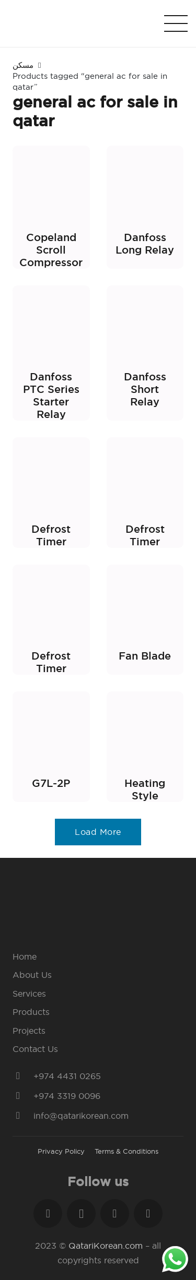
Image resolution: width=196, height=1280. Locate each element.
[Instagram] (81, 1213)
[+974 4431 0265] (23, 1076)
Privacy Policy (61, 1151)
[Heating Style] (145, 746)
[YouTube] (148, 1213)
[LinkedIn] (114, 1213)
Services (29, 993)
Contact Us (35, 1049)
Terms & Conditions (126, 1151)
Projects (29, 1030)
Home (25, 956)
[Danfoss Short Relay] (145, 353)
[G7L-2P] (51, 746)
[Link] (89, 23)
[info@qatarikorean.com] (23, 1115)
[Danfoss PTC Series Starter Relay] (51, 353)
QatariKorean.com (105, 1245)
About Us (32, 974)
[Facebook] (47, 1213)
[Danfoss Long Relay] (145, 207)
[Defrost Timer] (51, 492)
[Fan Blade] (145, 620)
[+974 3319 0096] (23, 1095)
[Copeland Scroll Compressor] (51, 207)
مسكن (23, 65)
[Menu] (175, 23)
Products (31, 1011)
